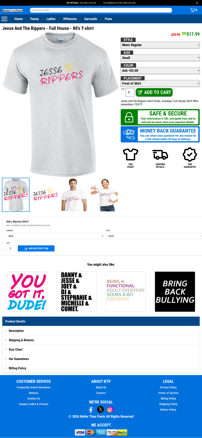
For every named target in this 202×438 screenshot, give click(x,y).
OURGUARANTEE (190, 158)
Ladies (51, 19)
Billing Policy (17, 368)
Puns (108, 19)
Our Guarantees (19, 359)
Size (127, 53)
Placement (133, 78)
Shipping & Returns (21, 340)
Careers (100, 393)
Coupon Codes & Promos (33, 404)
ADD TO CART (154, 92)
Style (128, 40)
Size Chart (15, 349)
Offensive (70, 19)
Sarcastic (90, 19)
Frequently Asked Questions (33, 387)
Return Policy (168, 410)
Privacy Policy (168, 387)
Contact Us (33, 398)
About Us (101, 387)
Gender (9, 231)
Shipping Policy (168, 404)
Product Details (15, 321)
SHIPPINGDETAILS (160, 158)
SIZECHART (131, 158)
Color (128, 66)
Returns (33, 393)
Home (19, 19)
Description (16, 331)
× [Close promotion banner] (197, 2)
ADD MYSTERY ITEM (36, 249)
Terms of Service (168, 393)
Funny (34, 19)
